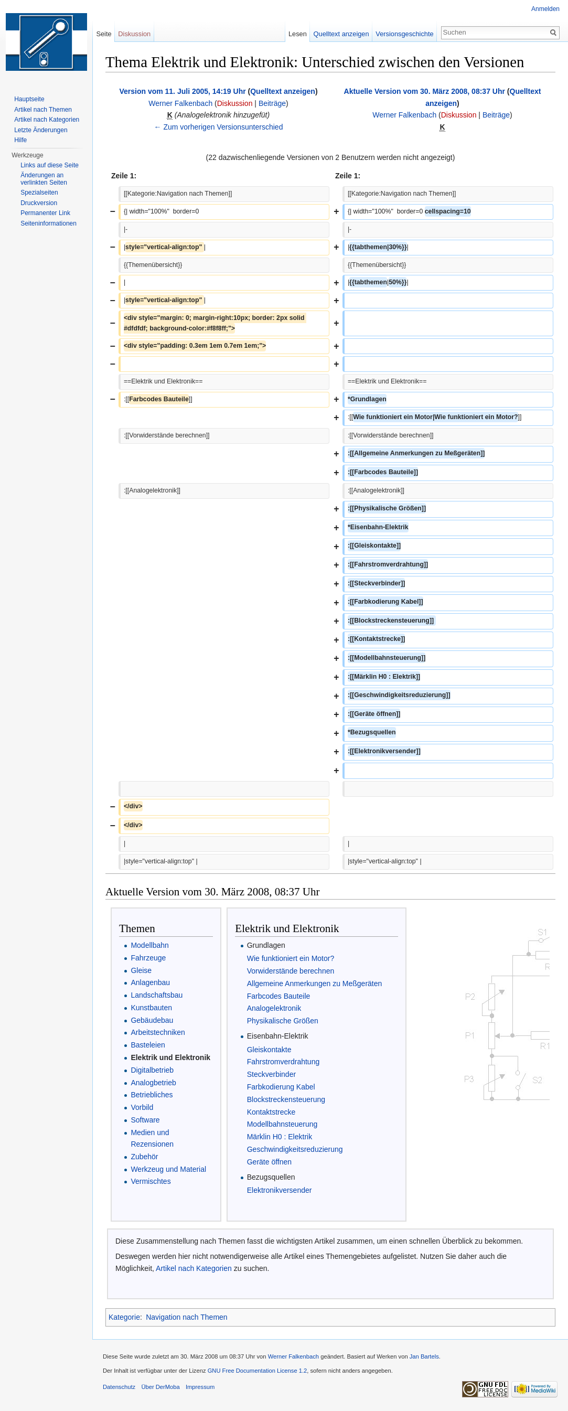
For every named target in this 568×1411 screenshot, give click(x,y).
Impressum (200, 1387)
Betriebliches (152, 1095)
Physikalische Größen (282, 1021)
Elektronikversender (279, 1190)
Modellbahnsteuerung (282, 1124)
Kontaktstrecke (271, 1112)
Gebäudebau (152, 1020)
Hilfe (20, 140)
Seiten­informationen (48, 223)
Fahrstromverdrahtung (283, 1061)
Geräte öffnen (269, 1162)
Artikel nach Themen (43, 109)
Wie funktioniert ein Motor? (291, 958)
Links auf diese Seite (49, 165)
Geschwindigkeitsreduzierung (295, 1149)
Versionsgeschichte (404, 34)
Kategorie (124, 1317)
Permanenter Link (45, 213)
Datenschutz (119, 1387)
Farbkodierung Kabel (281, 1087)
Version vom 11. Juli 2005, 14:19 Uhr (182, 91)
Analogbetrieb (153, 1082)
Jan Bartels (424, 1356)
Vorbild (142, 1107)
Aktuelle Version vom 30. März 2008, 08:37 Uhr (424, 91)
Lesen (297, 34)
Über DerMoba (160, 1387)
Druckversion (38, 203)
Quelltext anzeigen (282, 91)
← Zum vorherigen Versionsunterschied (218, 127)
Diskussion (235, 103)
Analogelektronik (274, 1008)
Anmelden (545, 9)
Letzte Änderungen (40, 130)
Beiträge (272, 103)
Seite (103, 34)
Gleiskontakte (269, 1049)
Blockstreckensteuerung (286, 1099)
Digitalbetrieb (152, 1070)
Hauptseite (29, 99)
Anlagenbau (150, 982)
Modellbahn (149, 945)
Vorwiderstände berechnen (291, 971)
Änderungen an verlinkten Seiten (43, 179)
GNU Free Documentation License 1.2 (257, 1370)
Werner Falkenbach (180, 103)
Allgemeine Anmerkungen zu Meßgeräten (314, 983)
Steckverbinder (271, 1074)
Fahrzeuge (148, 958)
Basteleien (148, 1045)
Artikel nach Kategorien (194, 1268)
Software (145, 1120)
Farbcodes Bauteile (278, 996)
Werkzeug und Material (168, 1169)
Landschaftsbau (157, 995)
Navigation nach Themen (186, 1317)
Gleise (141, 970)
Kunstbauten (151, 1007)
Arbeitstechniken (158, 1032)
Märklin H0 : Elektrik (279, 1136)
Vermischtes (150, 1181)
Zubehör (144, 1156)
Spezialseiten (39, 192)
